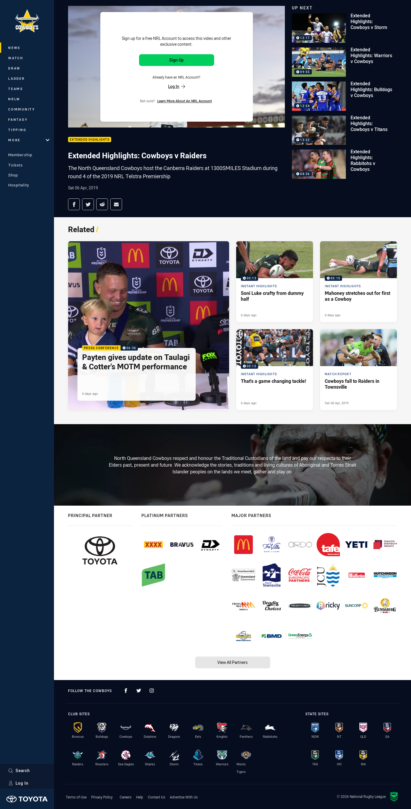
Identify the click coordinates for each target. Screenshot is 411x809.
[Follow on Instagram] (151, 690)
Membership (20, 154)
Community (21, 109)
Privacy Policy (102, 797)
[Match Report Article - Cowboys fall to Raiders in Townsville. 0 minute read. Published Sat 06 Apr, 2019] (358, 369)
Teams (15, 88)
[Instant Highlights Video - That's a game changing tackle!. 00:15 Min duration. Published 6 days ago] (274, 369)
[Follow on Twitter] (138, 690)
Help (139, 797)
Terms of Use (76, 797)
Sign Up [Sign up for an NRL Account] (176, 60)
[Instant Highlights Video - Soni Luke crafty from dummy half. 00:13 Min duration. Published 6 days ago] (274, 281)
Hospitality (18, 185)
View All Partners (232, 662)
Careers (125, 797)
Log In (18, 783)
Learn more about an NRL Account (184, 101)
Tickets (15, 165)
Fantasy (18, 119)
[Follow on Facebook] (126, 690)
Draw (14, 68)
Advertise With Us (184, 797)
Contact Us (156, 797)
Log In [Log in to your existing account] (176, 86)
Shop (13, 175)
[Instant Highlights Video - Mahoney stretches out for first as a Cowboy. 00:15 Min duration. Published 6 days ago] (358, 281)
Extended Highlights (89, 140)
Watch (15, 58)
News (14, 47)
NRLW (14, 99)
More (28, 140)
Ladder (16, 78)
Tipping (17, 130)
